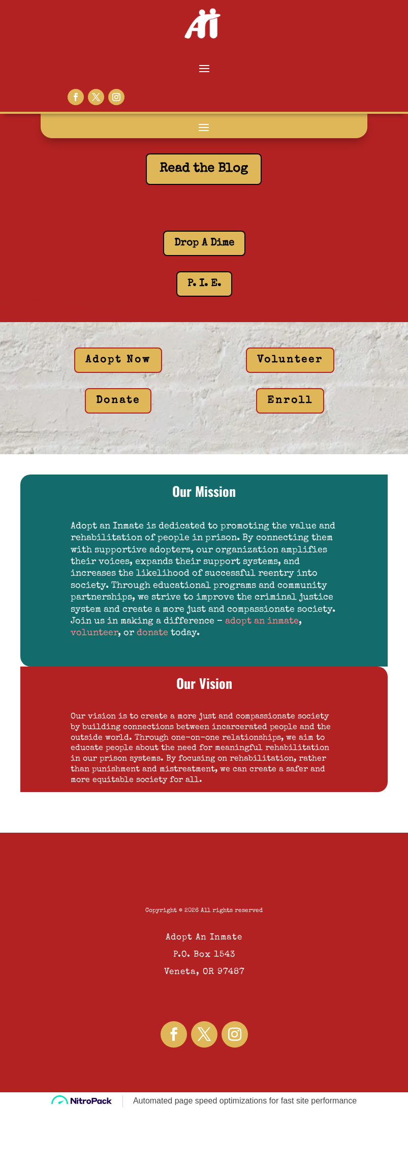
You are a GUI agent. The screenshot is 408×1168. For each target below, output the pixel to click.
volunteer (94, 633)
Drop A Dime (204, 243)
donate (152, 633)
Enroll (290, 401)
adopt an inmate (262, 621)
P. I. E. (204, 284)
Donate (118, 401)
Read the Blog (204, 169)
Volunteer (290, 360)
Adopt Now (118, 360)
